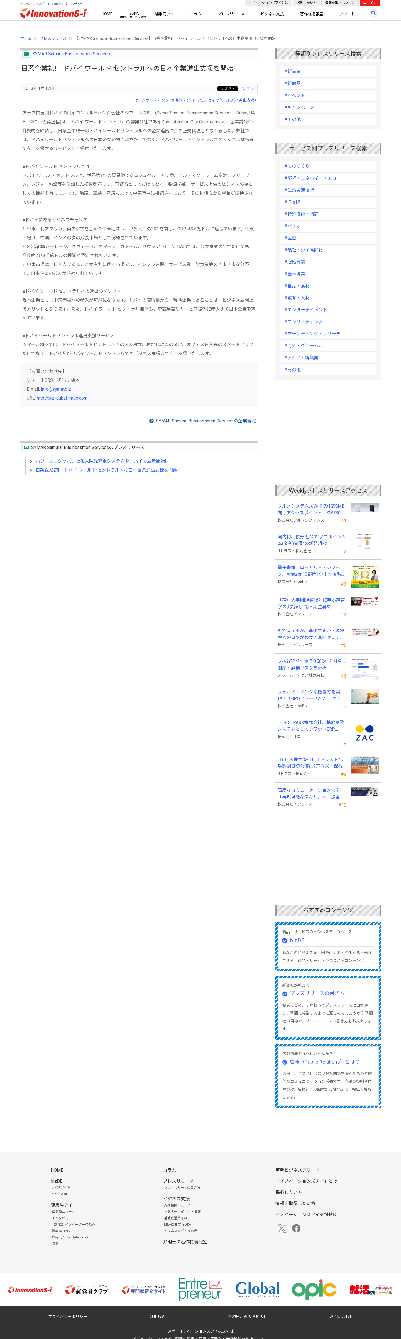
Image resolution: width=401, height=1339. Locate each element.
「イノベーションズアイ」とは (306, 1181)
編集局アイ (164, 14)
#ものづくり (297, 166)
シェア (248, 88)
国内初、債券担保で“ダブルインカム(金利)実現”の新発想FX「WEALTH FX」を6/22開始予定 (312, 540)
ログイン (369, 3)
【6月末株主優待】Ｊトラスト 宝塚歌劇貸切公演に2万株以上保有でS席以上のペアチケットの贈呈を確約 (311, 763)
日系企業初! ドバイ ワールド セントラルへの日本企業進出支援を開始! (107, 470)
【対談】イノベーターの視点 (73, 1224)
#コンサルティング (152, 100)
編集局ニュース (63, 1212)
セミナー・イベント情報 (182, 1212)
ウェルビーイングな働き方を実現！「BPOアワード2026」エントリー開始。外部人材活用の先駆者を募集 (312, 695)
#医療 (290, 238)
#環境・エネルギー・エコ (310, 178)
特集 (55, 1244)
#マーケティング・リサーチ (312, 333)
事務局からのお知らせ (247, 1316)
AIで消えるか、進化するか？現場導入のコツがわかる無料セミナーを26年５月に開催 (311, 634)
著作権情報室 (311, 14)
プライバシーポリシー (67, 1316)
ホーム (26, 38)
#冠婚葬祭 (294, 262)
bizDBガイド (61, 1188)
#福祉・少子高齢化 (303, 250)
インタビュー (62, 1218)
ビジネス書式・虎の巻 (180, 1231)
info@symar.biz (56, 389)
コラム (196, 14)
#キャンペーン (299, 107)
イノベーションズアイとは (268, 3)
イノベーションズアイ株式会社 (206, 1331)
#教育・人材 (297, 297)
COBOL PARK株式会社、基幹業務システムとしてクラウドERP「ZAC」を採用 (311, 726)
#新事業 (292, 71)
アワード (347, 14)
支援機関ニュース (177, 1205)
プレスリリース (231, 14)
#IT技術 (292, 202)
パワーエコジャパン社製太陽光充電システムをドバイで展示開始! (101, 461)
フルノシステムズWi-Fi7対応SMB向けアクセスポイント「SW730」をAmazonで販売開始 (311, 510)
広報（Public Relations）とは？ (325, 1062)
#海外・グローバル (189, 100)
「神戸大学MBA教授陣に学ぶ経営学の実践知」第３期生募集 (311, 603)
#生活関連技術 (299, 190)
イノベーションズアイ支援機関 (306, 1214)
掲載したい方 (307, 3)
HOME (107, 14)
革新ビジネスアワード (297, 1170)
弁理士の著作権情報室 (185, 1242)
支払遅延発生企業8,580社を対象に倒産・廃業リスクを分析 (312, 665)
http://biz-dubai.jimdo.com (62, 398)
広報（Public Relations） (71, 1237)
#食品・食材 (297, 286)
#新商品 (292, 83)
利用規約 (157, 1316)
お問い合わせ (341, 1316)
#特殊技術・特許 (301, 214)
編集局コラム (62, 1231)
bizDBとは (59, 1194)
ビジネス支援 (272, 14)
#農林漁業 (294, 274)
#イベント (294, 95)
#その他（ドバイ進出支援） (233, 100)
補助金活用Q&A (175, 1218)
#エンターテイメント (305, 309)
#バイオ (292, 226)
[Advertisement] (139, 527)
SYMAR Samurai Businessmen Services (71, 54)
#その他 (292, 119)
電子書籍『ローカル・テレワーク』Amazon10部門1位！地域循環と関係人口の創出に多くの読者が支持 (312, 571)
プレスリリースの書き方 (317, 993)
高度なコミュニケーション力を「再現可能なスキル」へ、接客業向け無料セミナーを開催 (311, 794)
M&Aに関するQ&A (177, 1224)
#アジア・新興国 (301, 357)
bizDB (134, 14)
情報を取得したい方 (340, 3)
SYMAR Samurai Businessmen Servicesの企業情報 (206, 421)
